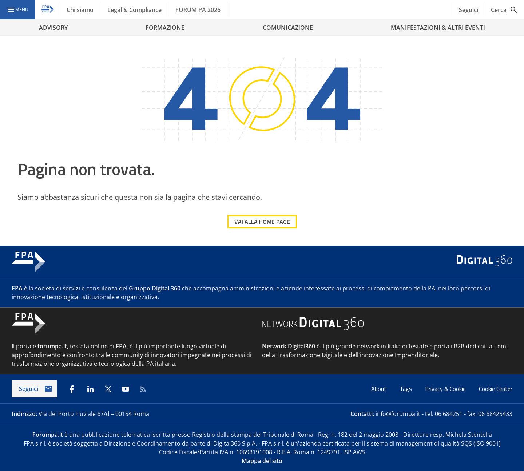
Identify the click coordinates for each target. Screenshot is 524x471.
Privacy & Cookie (446, 388)
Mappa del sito (262, 461)
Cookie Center (495, 388)
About (379, 388)
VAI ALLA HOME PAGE (262, 221)
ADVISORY (53, 28)
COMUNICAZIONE (288, 28)
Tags (406, 388)
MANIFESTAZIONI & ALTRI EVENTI (438, 28)
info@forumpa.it (398, 414)
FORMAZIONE (165, 28)
